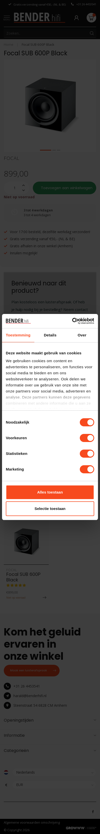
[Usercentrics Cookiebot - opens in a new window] (72, 321)
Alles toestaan (50, 492)
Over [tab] (82, 335)
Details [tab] (50, 335)
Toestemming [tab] (18, 335)
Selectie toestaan (50, 508)
